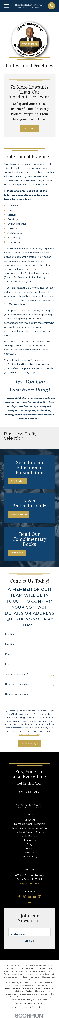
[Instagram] (39, 896)
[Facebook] (19, 896)
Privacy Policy (29, 856)
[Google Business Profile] (29, 902)
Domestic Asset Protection (29, 823)
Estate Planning (29, 836)
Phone (8, 654)
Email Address (17, 934)
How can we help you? (17, 694)
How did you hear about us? (20, 684)
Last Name (11, 644)
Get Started (29, 128)
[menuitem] (14, 1007)
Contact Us (29, 848)
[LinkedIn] (29, 896)
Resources (29, 840)
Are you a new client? (16, 674)
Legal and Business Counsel (29, 832)
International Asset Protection (29, 827)
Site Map (29, 852)
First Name (11, 634)
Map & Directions (29, 883)
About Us (29, 819)
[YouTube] (34, 896)
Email (8, 664)
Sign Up (29, 940)
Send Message (29, 743)
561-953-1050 (29, 791)
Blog (29, 844)
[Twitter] (24, 896)
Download (17, 552)
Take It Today (19, 514)
